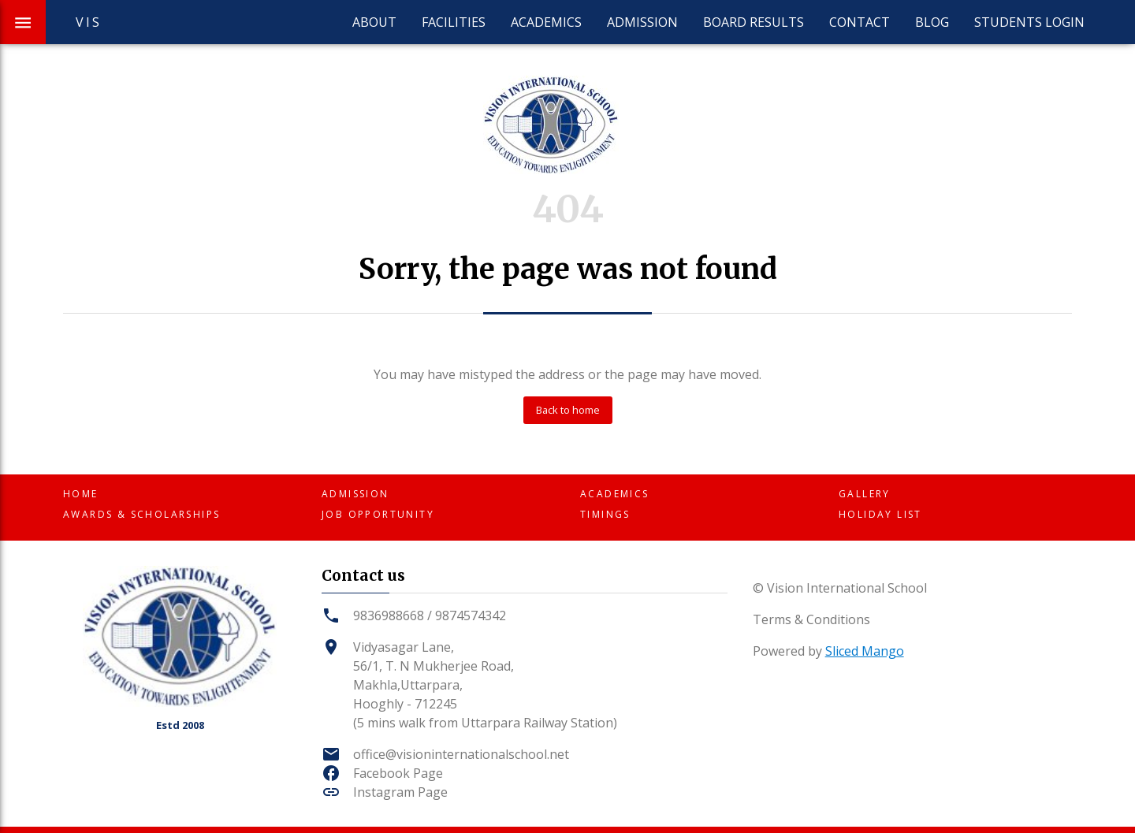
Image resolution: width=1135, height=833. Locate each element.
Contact (859, 22)
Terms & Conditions (811, 619)
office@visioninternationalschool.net (461, 754)
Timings (605, 514)
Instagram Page (400, 792)
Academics (546, 22)
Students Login (1029, 22)
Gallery (865, 493)
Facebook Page (398, 773)
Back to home (568, 410)
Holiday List (880, 514)
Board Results (753, 22)
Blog (932, 22)
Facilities (454, 22)
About (374, 22)
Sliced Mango (864, 651)
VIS (89, 22)
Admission (642, 22)
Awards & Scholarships (141, 514)
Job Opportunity (378, 514)
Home (81, 493)
